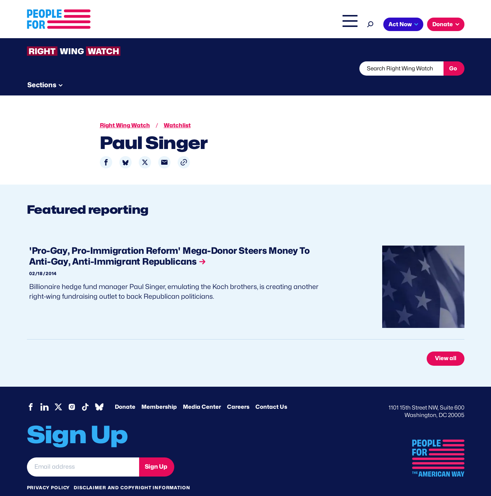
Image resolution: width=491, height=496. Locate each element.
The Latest (316, 25)
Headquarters (221, 25)
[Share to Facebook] (106, 148)
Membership (159, 392)
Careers (238, 392)
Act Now (400, 24)
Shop (345, 25)
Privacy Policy (48, 473)
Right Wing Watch (271, 25)
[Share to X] (145, 148)
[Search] (370, 23)
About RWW (168, 68)
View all (445, 344)
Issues (180, 25)
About (149, 25)
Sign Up (156, 452)
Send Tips (270, 68)
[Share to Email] (164, 148)
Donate (442, 24)
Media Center (202, 392)
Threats (81, 68)
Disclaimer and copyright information (132, 473)
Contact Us (271, 392)
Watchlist (124, 68)
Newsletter (220, 68)
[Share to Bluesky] (125, 148)
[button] (184, 148)
